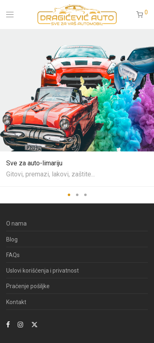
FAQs (13, 255)
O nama (16, 223)
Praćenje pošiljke (28, 286)
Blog (12, 239)
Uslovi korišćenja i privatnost (42, 270)
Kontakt (16, 302)
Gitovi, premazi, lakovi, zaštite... (50, 174)
